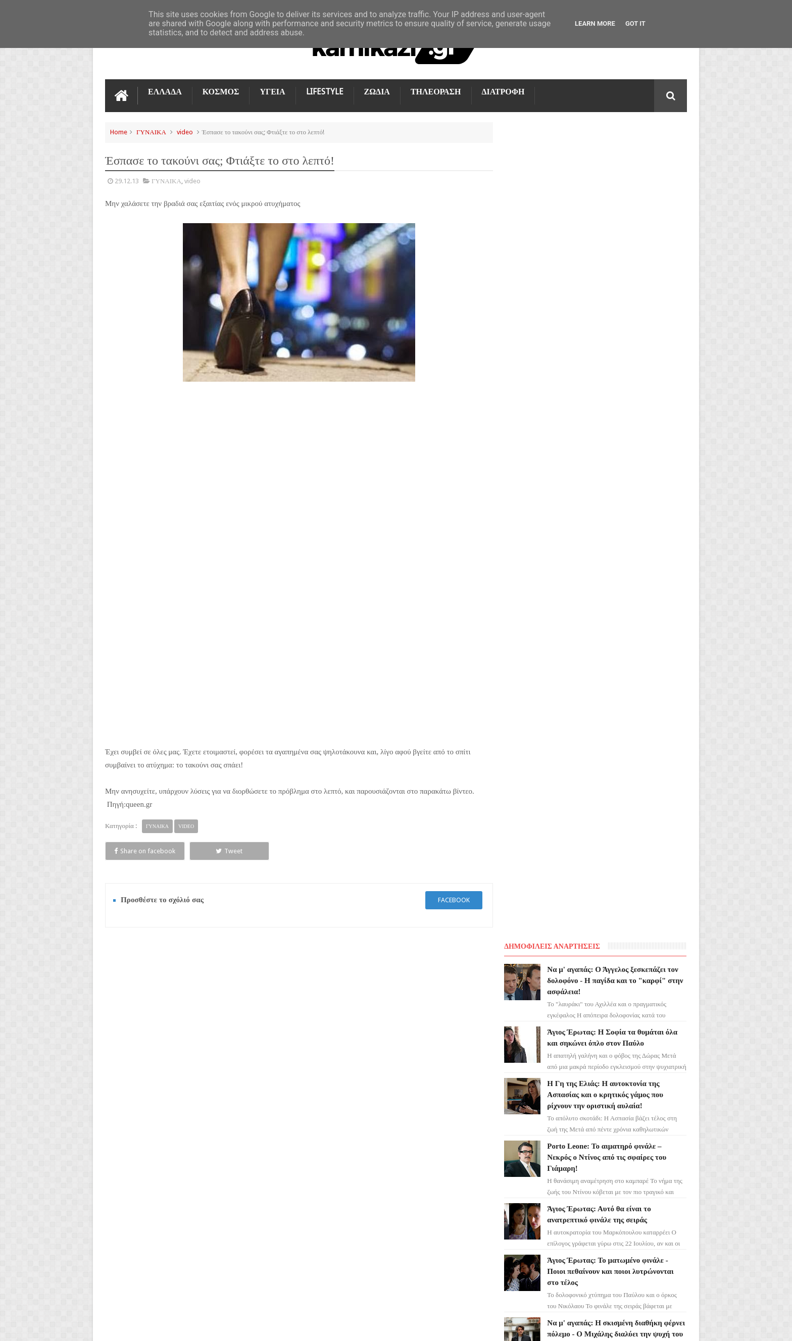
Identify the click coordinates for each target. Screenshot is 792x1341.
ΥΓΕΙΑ (272, 91)
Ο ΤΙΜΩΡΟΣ (128, 1118)
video (185, 132)
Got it (635, 23)
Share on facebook (141, 850)
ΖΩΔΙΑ (377, 91)
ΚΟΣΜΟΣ (221, 91)
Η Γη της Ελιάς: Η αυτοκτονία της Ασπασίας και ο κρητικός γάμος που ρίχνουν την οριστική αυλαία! (614, 276)
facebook (450, 900)
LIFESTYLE (324, 91)
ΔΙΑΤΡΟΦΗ (503, 91)
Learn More (595, 23)
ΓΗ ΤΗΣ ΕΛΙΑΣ (132, 1063)
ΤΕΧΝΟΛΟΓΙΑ (131, 1172)
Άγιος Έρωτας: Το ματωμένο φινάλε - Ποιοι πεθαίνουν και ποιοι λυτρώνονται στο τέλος (619, 453)
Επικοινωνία (660, 972)
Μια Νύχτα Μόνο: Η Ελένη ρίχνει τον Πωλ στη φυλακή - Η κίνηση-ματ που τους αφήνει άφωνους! (616, 652)
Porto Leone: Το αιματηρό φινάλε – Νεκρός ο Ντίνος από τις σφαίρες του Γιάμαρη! (615, 339)
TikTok (121, 1136)
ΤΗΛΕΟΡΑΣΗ (436, 91)
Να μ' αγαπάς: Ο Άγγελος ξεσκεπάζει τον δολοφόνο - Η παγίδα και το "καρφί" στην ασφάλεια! (621, 162)
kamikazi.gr (186, 1325)
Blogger (601, 1325)
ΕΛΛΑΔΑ (165, 91)
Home (118, 132)
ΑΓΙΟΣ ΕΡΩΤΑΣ (133, 1082)
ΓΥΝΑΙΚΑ (151, 132)
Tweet (219, 850)
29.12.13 (127, 181)
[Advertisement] (297, 456)
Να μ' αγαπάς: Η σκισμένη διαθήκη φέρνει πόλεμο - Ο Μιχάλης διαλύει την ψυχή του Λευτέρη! (619, 515)
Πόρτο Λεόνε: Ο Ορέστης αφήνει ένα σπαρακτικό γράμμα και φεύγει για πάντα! (615, 714)
